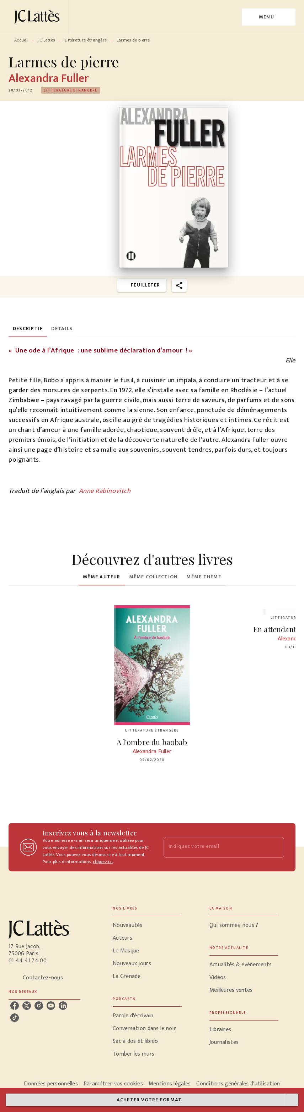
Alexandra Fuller (49, 78)
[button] (70, 90)
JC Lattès (46, 40)
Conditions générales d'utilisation (238, 1084)
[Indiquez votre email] (215, 847)
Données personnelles (51, 1084)
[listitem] (15, 1006)
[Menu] (268, 17)
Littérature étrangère (86, 40)
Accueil (21, 40)
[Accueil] (38, 17)
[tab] (28, 328)
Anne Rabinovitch (104, 490)
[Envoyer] (275, 847)
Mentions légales (170, 1084)
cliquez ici (103, 861)
